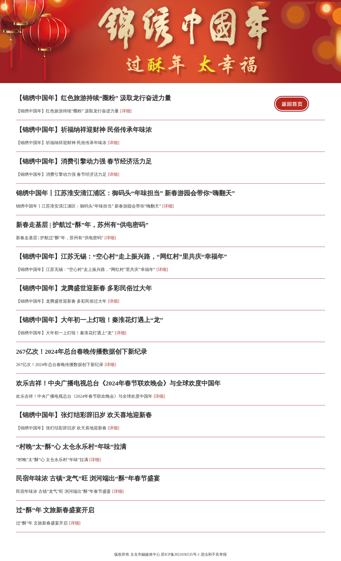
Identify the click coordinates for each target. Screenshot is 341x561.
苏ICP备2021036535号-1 (180, 554)
